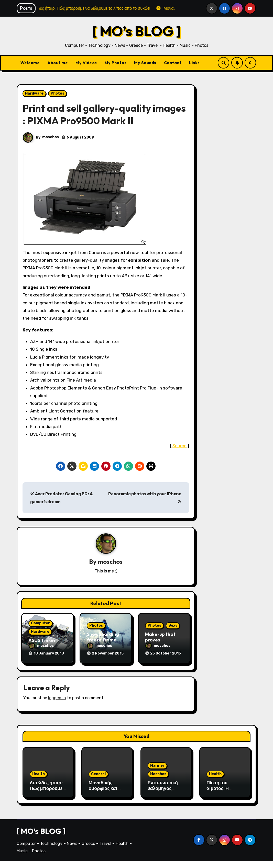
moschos (50, 137)
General (98, 774)
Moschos (158, 774)
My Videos (86, 62)
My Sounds (145, 62)
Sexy (172, 625)
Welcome (30, 62)
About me (57, 62)
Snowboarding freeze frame (103, 637)
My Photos (116, 62)
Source (179, 445)
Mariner (157, 765)
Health (38, 774)
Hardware (34, 93)
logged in (57, 697)
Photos (57, 93)
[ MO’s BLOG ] (136, 31)
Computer (40, 623)
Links (194, 62)
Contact (173, 62)
